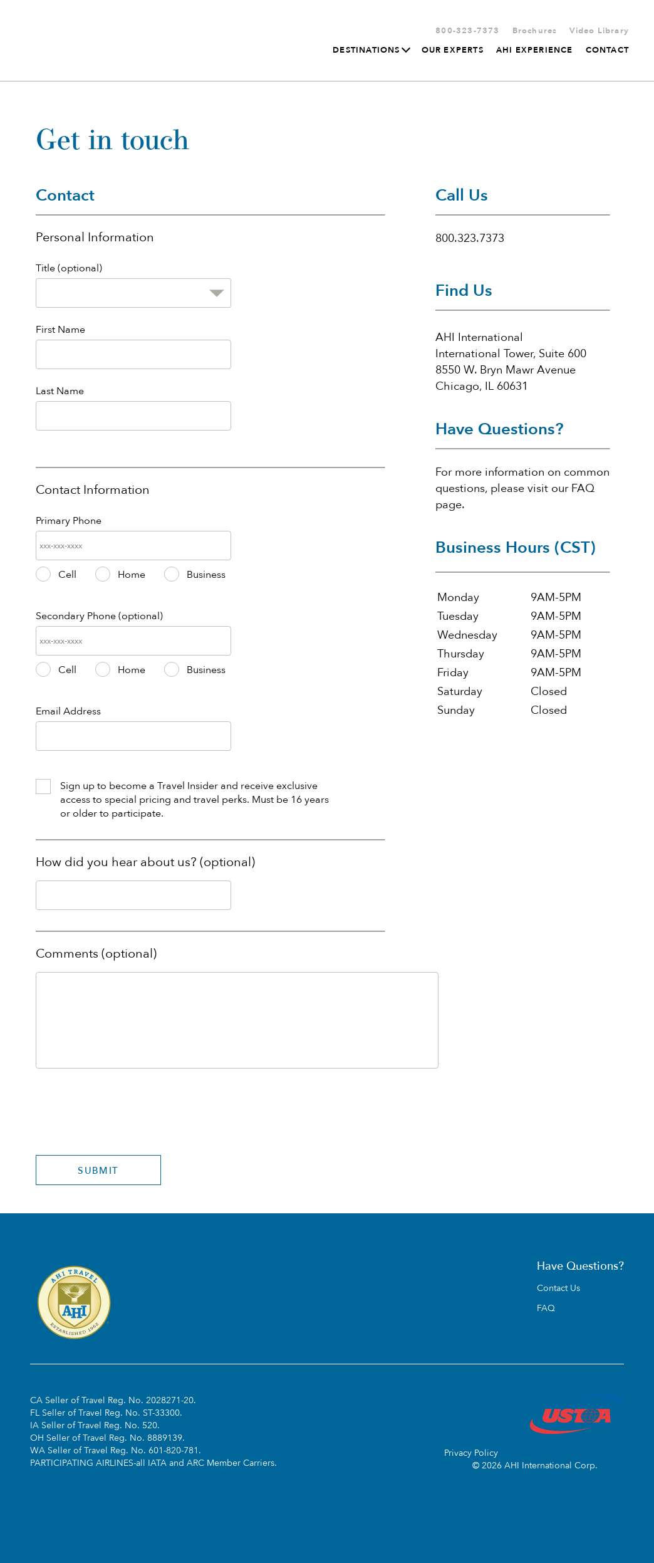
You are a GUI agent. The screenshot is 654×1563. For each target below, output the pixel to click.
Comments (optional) (96, 953)
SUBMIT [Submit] (98, 1170)
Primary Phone (68, 521)
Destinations (370, 50)
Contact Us (558, 1288)
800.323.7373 (469, 238)
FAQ (546, 1309)
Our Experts (453, 50)
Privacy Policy (471, 1453)
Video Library (599, 30)
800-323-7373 (467, 30)
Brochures (535, 30)
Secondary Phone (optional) (99, 616)
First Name (60, 330)
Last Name (60, 391)
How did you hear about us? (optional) (145, 862)
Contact (607, 50)
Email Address (68, 711)
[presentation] (131, 1102)
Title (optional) (69, 268)
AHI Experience (534, 50)
